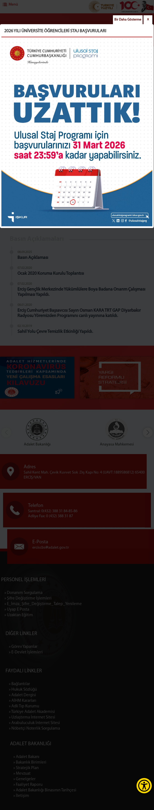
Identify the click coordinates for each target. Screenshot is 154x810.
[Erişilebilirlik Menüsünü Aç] (144, 785)
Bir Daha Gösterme (127, 19)
